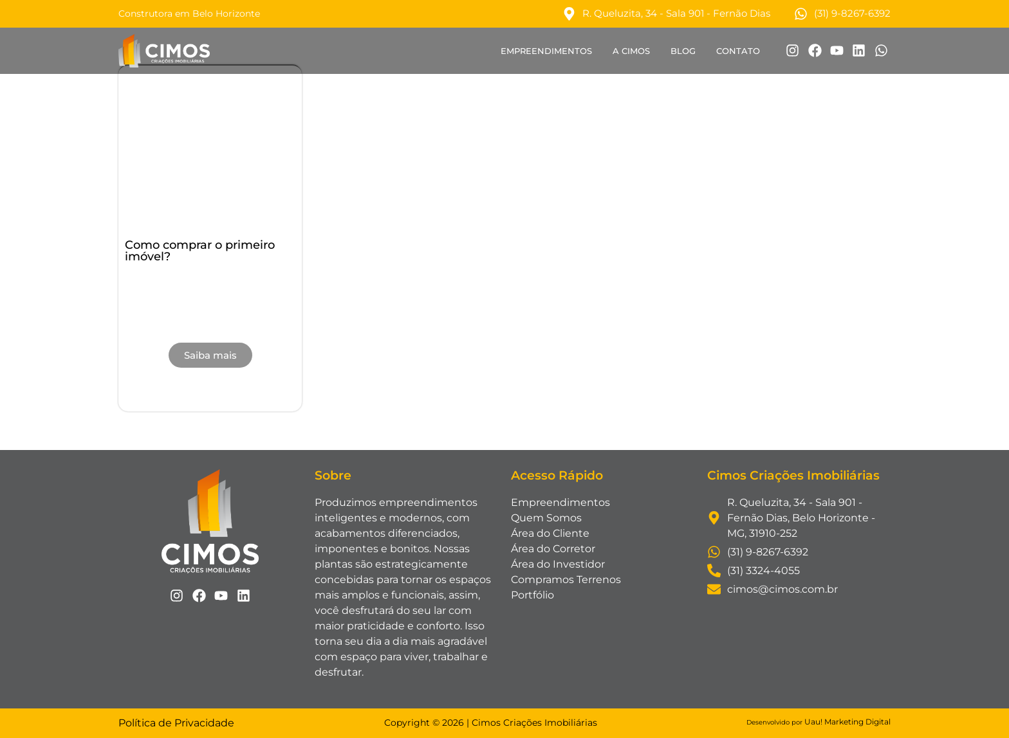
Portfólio (532, 595)
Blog (683, 51)
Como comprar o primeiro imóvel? (200, 251)
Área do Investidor (558, 564)
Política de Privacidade (176, 723)
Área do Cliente (550, 533)
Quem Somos (546, 518)
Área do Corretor (553, 549)
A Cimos (631, 51)
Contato (738, 51)
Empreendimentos (546, 51)
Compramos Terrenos (566, 579)
